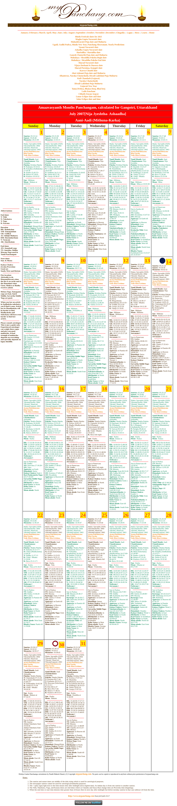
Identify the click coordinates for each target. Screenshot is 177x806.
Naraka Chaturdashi (88, 81)
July (65, 32)
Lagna (130, 32)
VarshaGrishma (31, 154)
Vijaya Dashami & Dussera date (88, 65)
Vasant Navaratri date (88, 47)
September (80, 32)
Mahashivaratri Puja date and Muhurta (88, 42)
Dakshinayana (32, 151)
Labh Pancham (88, 91)
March (42, 32)
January (24, 32)
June (60, 32)
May (54, 32)
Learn (144, 32)
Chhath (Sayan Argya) (88, 94)
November (100, 32)
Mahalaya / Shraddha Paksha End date (88, 60)
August (71, 32)
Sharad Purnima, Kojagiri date (88, 68)
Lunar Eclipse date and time (88, 96)
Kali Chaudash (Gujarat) (88, 78)
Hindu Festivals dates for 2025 (88, 36)
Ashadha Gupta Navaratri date (88, 50)
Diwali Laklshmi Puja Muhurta (88, 83)
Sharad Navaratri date (88, 63)
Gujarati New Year (88, 86)
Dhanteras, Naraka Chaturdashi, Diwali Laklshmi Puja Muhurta (88, 76)
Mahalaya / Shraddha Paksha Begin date (88, 57)
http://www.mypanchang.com (81, 796)
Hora (137, 32)
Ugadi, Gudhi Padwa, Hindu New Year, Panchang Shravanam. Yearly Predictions (88, 44)
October (90, 32)
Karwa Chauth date (88, 70)
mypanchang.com (88, 25)
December (110, 32)
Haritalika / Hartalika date (88, 52)
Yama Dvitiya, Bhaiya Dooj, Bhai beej (88, 89)
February (33, 32)
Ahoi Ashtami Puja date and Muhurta (88, 73)
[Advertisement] (19, 12)
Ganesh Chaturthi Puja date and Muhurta (88, 55)
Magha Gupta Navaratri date (88, 39)
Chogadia (120, 32)
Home (152, 32)
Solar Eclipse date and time (88, 99)
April (48, 32)
